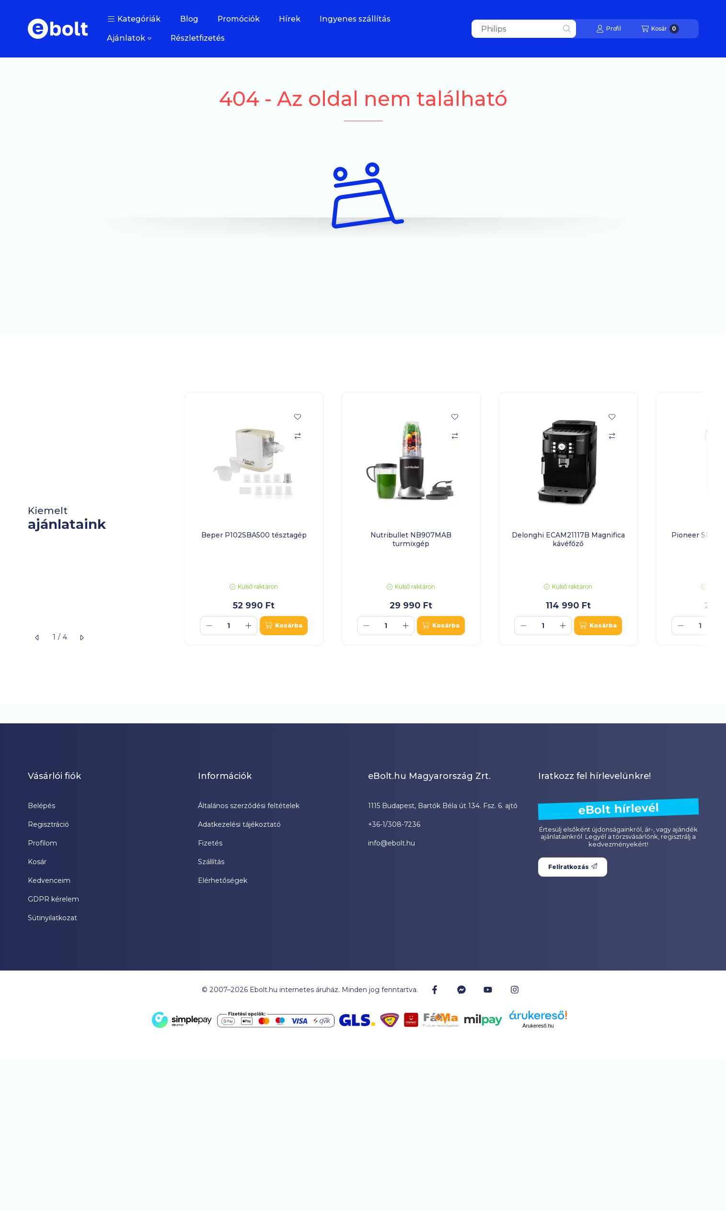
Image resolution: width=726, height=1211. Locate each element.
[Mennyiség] (229, 626)
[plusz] (248, 626)
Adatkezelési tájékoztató (239, 824)
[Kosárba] (283, 625)
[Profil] (609, 28)
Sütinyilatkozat (52, 918)
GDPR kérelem (53, 899)
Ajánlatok (129, 38)
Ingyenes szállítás (355, 18)
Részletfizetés (198, 38)
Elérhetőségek (222, 880)
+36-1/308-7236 (394, 824)
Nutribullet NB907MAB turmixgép (410, 539)
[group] (442, 519)
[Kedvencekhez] (297, 416)
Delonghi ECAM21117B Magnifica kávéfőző (568, 539)
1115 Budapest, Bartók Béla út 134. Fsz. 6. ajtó (443, 805)
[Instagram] (514, 989)
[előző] (37, 637)
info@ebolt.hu (391, 843)
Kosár (37, 861)
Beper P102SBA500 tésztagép (254, 535)
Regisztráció (48, 824)
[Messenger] (461, 989)
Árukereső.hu (537, 1025)
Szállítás (211, 861)
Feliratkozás (572, 866)
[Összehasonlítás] (297, 436)
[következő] (81, 637)
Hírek (289, 18)
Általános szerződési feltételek (249, 805)
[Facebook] (434, 989)
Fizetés (210, 843)
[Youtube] (487, 989)
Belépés (41, 805)
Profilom (42, 843)
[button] (134, 19)
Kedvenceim (49, 880)
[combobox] (523, 28)
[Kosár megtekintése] (660, 28)
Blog (189, 18)
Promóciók (239, 18)
